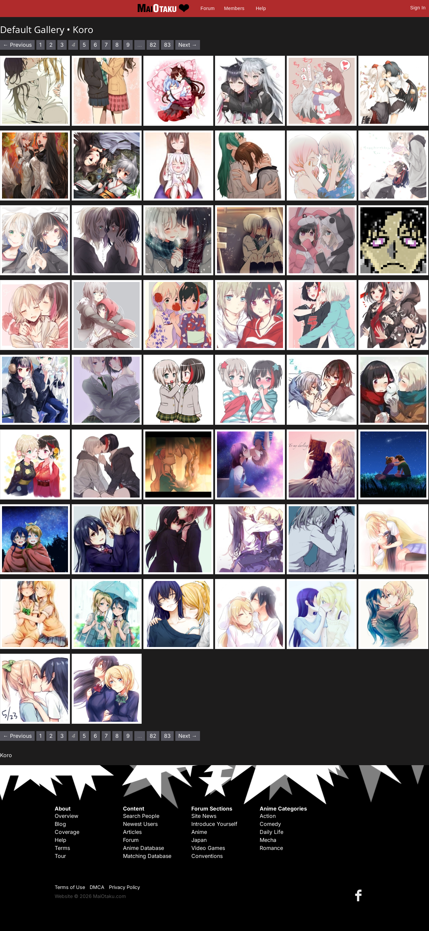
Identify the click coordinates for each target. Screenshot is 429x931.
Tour (60, 856)
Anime (199, 832)
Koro (83, 29)
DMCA (97, 887)
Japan (199, 840)
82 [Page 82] (153, 44)
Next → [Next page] (187, 44)
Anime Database (143, 848)
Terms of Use (70, 887)
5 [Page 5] (84, 44)
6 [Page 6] (95, 44)
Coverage (67, 832)
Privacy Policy (124, 887)
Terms (62, 848)
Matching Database (147, 856)
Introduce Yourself (214, 824)
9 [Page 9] (128, 44)
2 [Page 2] (51, 44)
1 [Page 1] (40, 44)
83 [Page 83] (167, 44)
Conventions (207, 856)
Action (268, 816)
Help (261, 8)
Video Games (208, 848)
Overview (66, 816)
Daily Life (271, 832)
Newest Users (140, 824)
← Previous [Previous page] (17, 44)
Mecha (268, 840)
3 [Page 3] (62, 44)
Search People (141, 816)
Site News (203, 816)
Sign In (418, 7)
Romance (271, 848)
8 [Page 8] (117, 44)
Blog (60, 824)
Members (234, 8)
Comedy (270, 824)
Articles (132, 832)
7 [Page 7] (106, 44)
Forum (208, 8)
